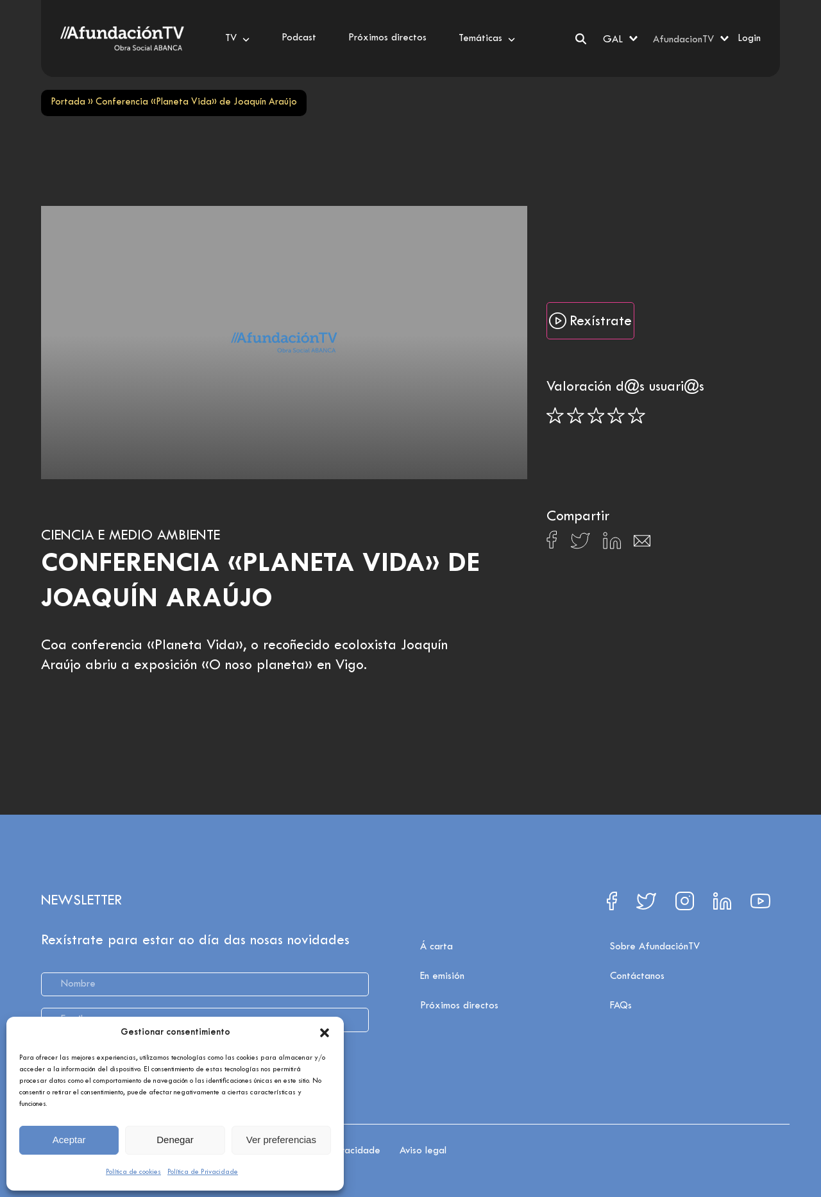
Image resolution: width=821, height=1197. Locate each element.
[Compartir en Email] (642, 544)
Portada (68, 102)
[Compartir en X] (580, 544)
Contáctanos (637, 976)
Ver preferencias (281, 1139)
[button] (324, 1032)
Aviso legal (423, 1150)
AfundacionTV (683, 39)
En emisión (442, 976)
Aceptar (69, 1139)
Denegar (175, 1139)
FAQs (621, 1005)
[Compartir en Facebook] (551, 543)
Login (749, 38)
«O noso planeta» (256, 665)
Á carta (436, 946)
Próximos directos (459, 1005)
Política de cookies (133, 1172)
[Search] (580, 38)
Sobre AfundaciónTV (655, 946)
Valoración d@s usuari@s (625, 387)
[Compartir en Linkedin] (612, 544)
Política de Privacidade (202, 1172)
